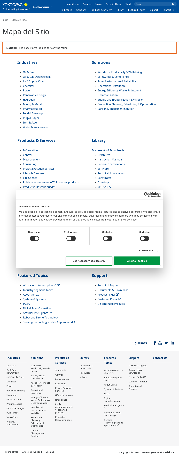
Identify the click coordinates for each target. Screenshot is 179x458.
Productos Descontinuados (39, 187)
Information (30, 150)
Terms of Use (11, 451)
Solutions (81, 9)
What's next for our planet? (41, 285)
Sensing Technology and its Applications (49, 322)
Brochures (104, 155)
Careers (98, 4)
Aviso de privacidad (32, 451)
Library (120, 9)
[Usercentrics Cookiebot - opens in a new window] (146, 194)
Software (103, 168)
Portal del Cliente (113, 4)
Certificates (104, 178)
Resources (85, 372)
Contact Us (168, 9)
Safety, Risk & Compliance (113, 77)
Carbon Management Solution (116, 109)
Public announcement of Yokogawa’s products (51, 182)
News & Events (72, 4)
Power (27, 90)
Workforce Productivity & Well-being (120, 72)
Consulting (29, 164)
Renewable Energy (34, 95)
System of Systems (34, 299)
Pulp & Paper (31, 118)
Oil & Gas (28, 72)
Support (154, 9)
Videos (83, 377)
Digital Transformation (37, 308)
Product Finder (108, 294)
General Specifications (111, 164)
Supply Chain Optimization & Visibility (120, 99)
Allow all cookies (137, 260)
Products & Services (101, 9)
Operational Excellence (112, 86)
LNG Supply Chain (34, 81)
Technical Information (111, 173)
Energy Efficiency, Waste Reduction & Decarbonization (40, 400)
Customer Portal (109, 299)
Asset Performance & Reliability (117, 81)
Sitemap (50, 451)
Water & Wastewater (35, 127)
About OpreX (31, 294)
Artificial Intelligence (37, 313)
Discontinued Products (111, 304)
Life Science (30, 178)
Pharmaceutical (32, 109)
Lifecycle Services (33, 173)
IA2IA (26, 304)
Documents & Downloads (108, 150)
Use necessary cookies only (89, 260)
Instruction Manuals (110, 159)
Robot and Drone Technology (40, 317)
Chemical (28, 86)
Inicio (5, 19)
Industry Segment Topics (38, 290)
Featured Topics (136, 9)
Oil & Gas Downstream (37, 77)
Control (27, 155)
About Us (87, 4)
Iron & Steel (30, 122)
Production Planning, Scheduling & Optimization (127, 104)
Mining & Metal (32, 104)
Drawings (103, 182)
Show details (146, 250)
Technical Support (109, 285)
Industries (66, 9)
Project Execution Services (38, 168)
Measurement (31, 159)
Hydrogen (29, 99)
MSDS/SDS (104, 187)
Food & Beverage (33, 113)
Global (128, 4)
